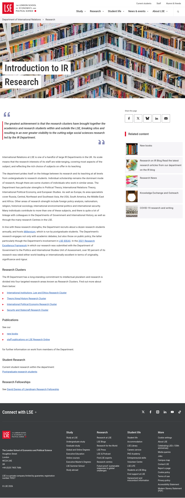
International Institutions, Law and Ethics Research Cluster (37, 292)
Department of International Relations (21, 19)
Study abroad (72, 470)
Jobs (160, 456)
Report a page (164, 468)
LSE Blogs (101, 442)
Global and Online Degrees (78, 450)
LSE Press (101, 450)
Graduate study (73, 446)
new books (12, 333)
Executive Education (75, 454)
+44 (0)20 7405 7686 (11, 468)
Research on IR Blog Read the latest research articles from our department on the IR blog (160, 165)
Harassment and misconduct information (138, 479)
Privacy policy (164, 481)
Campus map (164, 460)
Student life (116, 11)
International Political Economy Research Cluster (32, 304)
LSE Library (132, 446)
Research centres (104, 462)
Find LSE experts (104, 458)
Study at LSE (72, 438)
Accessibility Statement (168, 485)
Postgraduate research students (19, 371)
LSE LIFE (131, 466)
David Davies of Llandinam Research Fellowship (33, 389)
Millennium (29, 231)
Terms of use (164, 476)
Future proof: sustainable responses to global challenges (108, 468)
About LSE (160, 11)
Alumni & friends (173, 3)
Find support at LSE (136, 474)
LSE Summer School (75, 466)
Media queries (164, 452)
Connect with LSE (20, 412)
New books (146, 145)
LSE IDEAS (65, 240)
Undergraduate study (75, 442)
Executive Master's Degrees (78, 462)
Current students (143, 3)
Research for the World (107, 446)
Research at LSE (104, 438)
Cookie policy (164, 472)
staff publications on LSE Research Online (28, 339)
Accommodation (134, 442)
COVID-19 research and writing (156, 207)
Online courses (73, 458)
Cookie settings (165, 438)
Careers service (134, 450)
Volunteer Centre (134, 462)
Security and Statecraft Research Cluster (27, 310)
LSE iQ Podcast (104, 454)
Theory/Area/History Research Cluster (26, 298)
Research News (148, 177)
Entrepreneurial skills (136, 458)
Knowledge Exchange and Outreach (159, 192)
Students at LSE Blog (136, 470)
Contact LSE (163, 464)
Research (97, 11)
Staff (159, 3)
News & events (138, 11)
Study (81, 11)
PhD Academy (133, 454)
